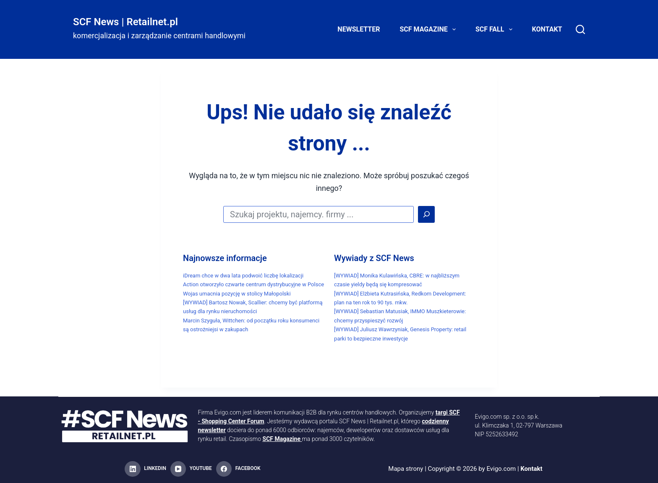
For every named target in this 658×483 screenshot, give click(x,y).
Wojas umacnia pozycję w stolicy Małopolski (237, 293)
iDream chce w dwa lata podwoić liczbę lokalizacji (243, 275)
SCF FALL (495, 29)
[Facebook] (238, 469)
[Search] (580, 29)
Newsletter (358, 29)
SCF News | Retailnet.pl (125, 22)
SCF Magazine (429, 29)
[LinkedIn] (145, 469)
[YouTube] (191, 469)
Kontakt (547, 29)
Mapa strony (405, 468)
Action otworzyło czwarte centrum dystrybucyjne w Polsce (253, 284)
